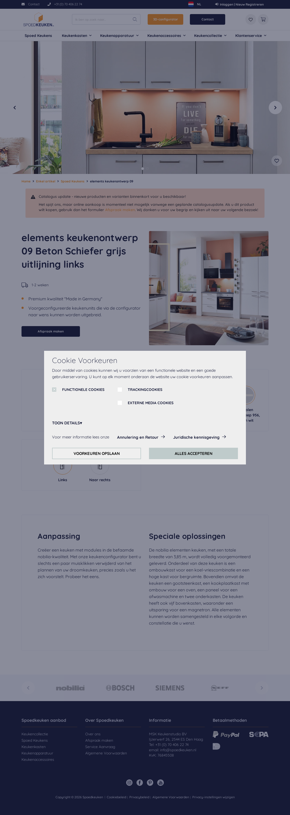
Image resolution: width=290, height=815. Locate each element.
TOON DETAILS (66, 422)
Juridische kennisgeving (196, 437)
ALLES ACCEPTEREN (193, 453)
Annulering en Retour (138, 437)
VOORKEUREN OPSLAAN (97, 453)
